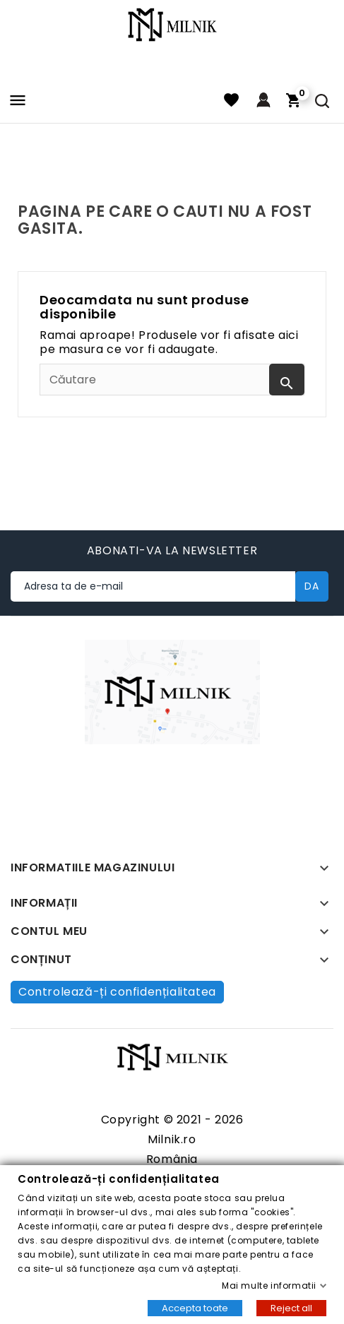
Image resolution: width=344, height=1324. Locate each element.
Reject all (291, 1307)
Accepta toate (195, 1307)
